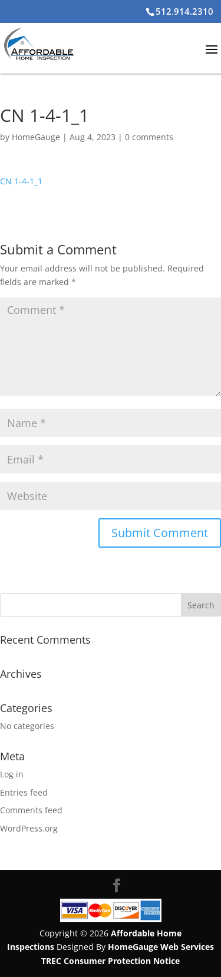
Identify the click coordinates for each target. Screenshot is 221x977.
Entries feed (24, 792)
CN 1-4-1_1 (21, 181)
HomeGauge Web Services (161, 946)
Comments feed (31, 810)
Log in (12, 774)
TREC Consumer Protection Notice (110, 960)
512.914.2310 (184, 11)
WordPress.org (29, 828)
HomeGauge (36, 137)
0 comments (149, 137)
